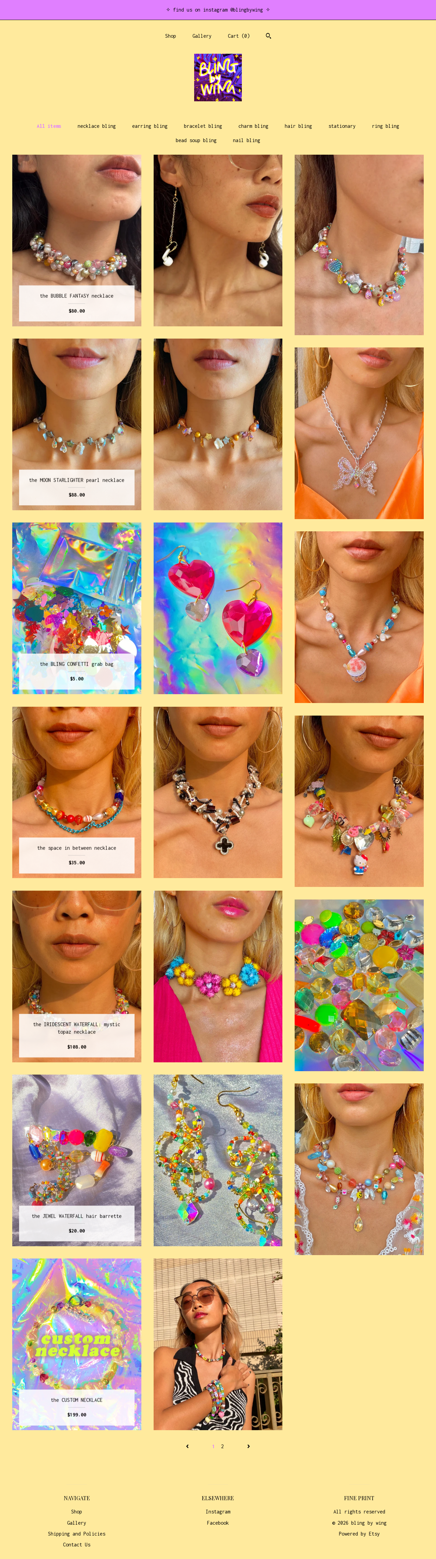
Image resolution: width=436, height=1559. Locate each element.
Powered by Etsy (359, 1534)
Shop (170, 36)
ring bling (385, 126)
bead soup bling (196, 140)
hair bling (298, 126)
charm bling (253, 126)
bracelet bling (203, 126)
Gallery (202, 36)
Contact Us (76, 1544)
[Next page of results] (248, 1446)
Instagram (218, 1511)
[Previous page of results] (189, 1446)
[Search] (268, 36)
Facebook (218, 1523)
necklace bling (97, 126)
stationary (342, 126)
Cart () (239, 36)
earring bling (150, 126)
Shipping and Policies (76, 1534)
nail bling (246, 140)
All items (49, 126)
